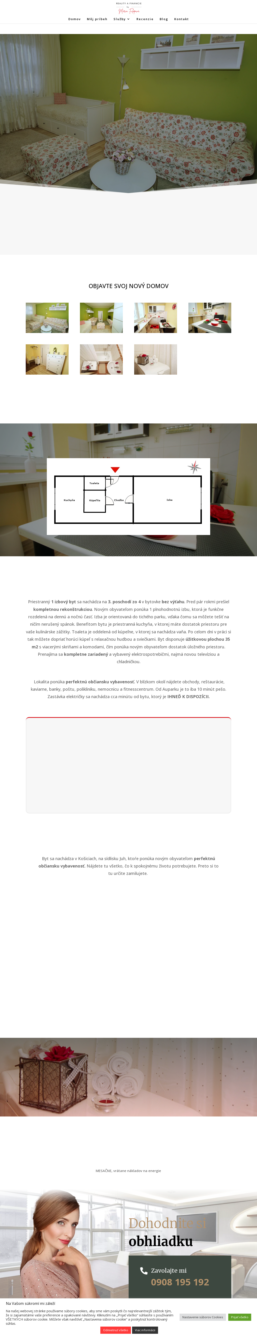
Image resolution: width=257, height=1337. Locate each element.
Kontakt (181, 19)
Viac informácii (145, 1330)
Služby (120, 19)
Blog (164, 19)
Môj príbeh (97, 19)
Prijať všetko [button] (239, 1317)
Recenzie (145, 19)
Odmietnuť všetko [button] (115, 1330)
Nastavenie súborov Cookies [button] (202, 1317)
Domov (74, 19)
